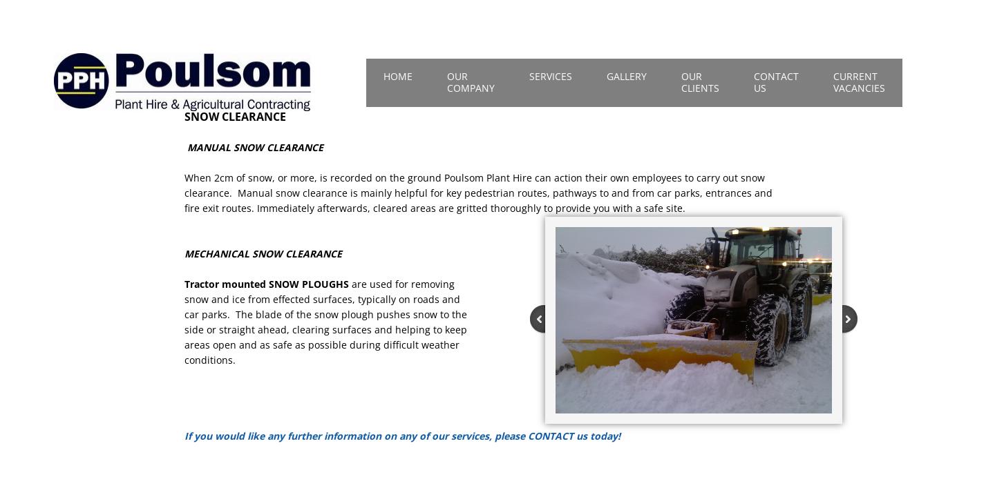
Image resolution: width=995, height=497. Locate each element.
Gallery (627, 76)
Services (550, 76)
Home (398, 76)
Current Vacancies (859, 82)
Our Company (471, 82)
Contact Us (776, 82)
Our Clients (700, 82)
